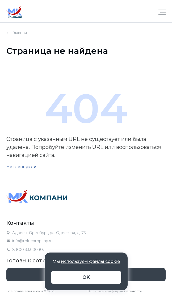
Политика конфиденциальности (114, 291)
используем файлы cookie (90, 261)
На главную (19, 166)
